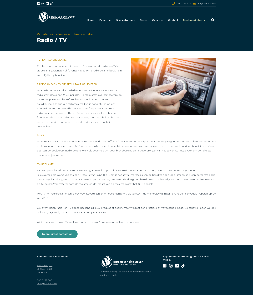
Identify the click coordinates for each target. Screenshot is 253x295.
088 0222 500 (183, 3)
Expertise (105, 20)
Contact (173, 20)
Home (90, 20)
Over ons (157, 20)
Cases (143, 20)
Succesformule (125, 20)
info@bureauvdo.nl (206, 3)
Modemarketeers (194, 20)
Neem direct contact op (57, 233)
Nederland (42, 272)
